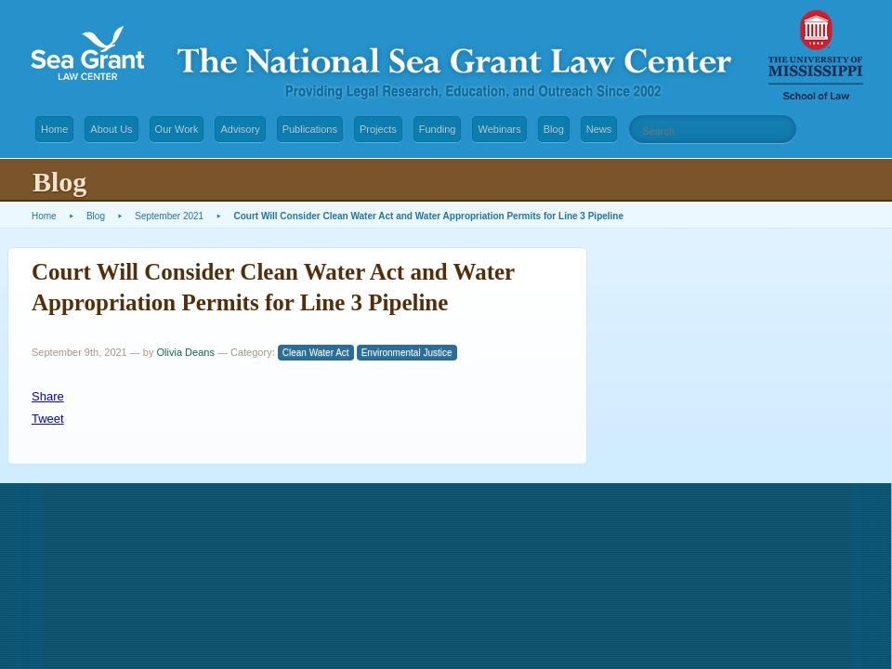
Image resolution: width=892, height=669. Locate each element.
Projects (378, 129)
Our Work (177, 129)
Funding (437, 129)
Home (54, 129)
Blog (554, 129)
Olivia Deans (186, 352)
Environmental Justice (407, 353)
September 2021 (169, 216)
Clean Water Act (315, 353)
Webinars (499, 129)
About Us (111, 129)
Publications (309, 129)
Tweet (48, 419)
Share (48, 396)
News (599, 129)
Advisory (239, 129)
